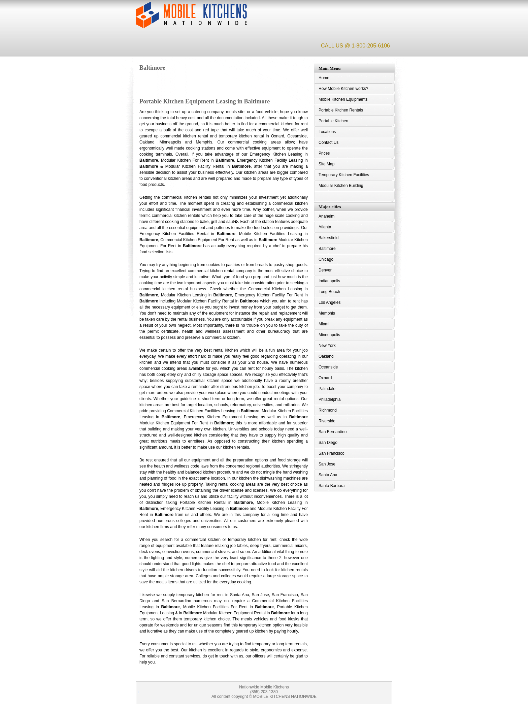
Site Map (326, 164)
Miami (324, 324)
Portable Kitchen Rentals (341, 110)
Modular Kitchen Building (341, 185)
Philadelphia (329, 399)
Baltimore (327, 248)
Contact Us (328, 142)
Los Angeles (329, 302)
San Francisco (331, 453)
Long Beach (329, 291)
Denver (325, 270)
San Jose (327, 464)
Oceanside (328, 367)
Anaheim (326, 216)
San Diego (328, 442)
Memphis (327, 313)
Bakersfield (328, 237)
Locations (327, 131)
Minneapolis (329, 334)
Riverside (327, 421)
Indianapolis (329, 281)
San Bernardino (332, 431)
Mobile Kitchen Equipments (343, 99)
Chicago (326, 259)
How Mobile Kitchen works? (343, 88)
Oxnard (325, 378)
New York (327, 345)
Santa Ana (328, 475)
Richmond (328, 410)
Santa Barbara (331, 485)
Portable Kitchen (333, 121)
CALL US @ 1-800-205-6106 (355, 46)
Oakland (326, 356)
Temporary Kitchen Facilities (344, 174)
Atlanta (325, 227)
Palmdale (327, 388)
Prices (324, 153)
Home (324, 77)
